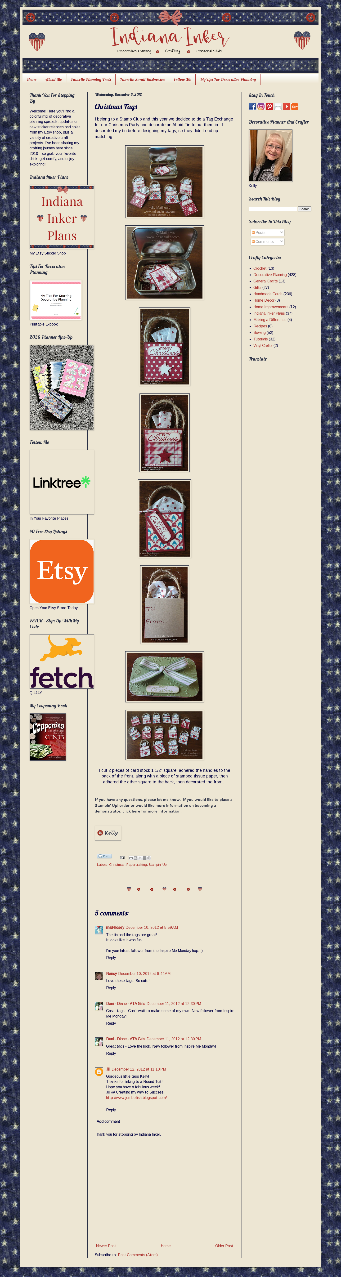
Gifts (257, 288)
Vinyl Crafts (263, 346)
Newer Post (106, 1246)
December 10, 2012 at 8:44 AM (144, 974)
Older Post (224, 1246)
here (136, 811)
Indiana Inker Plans (269, 313)
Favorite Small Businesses (142, 79)
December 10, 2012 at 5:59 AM (152, 927)
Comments (263, 242)
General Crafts (265, 281)
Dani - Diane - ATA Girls (125, 1004)
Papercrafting (136, 864)
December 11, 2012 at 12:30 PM (174, 1004)
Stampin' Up (158, 864)
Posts (258, 233)
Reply (111, 958)
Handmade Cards (268, 294)
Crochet (260, 268)
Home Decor (263, 300)
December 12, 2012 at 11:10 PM (139, 1069)
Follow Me (182, 79)
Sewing (259, 332)
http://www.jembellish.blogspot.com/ (136, 1098)
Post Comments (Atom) (138, 1255)
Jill (108, 1069)
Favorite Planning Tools (91, 79)
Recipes (260, 326)
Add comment (108, 1122)
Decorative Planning (270, 275)
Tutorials (260, 339)
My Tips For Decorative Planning (228, 79)
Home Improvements (270, 307)
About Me (53, 79)
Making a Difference (270, 320)
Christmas (117, 864)
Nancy (111, 974)
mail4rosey (115, 927)
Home (31, 79)
